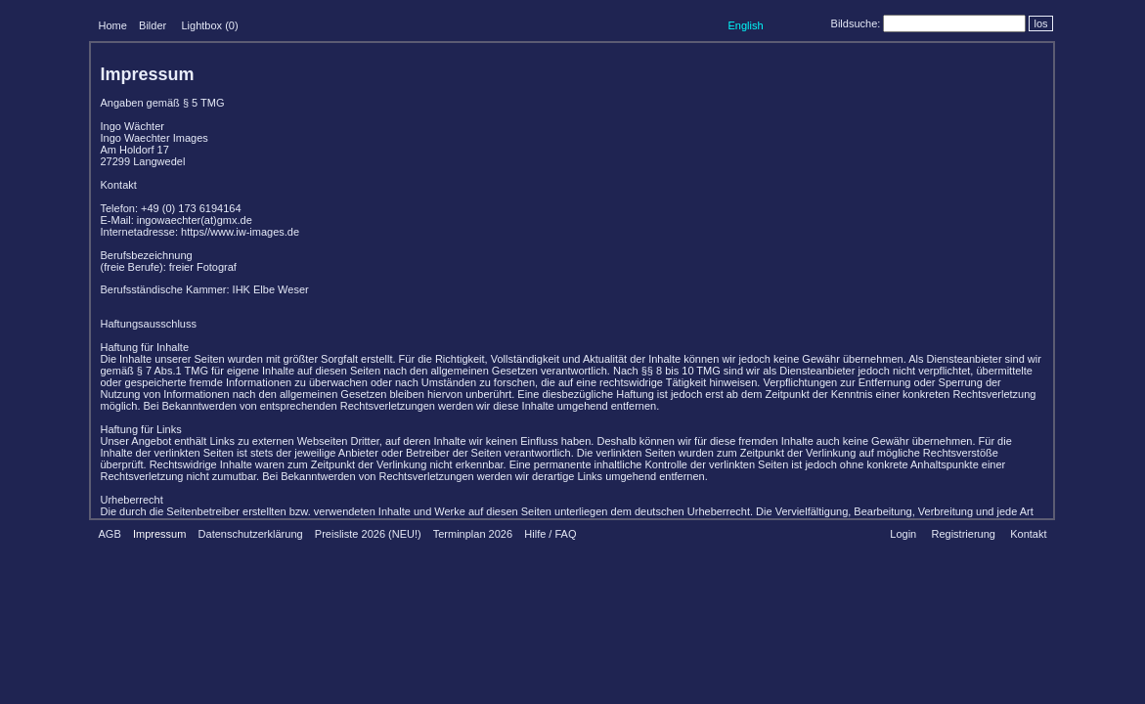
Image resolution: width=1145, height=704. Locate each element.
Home (113, 25)
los (1040, 23)
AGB (110, 534)
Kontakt (1028, 534)
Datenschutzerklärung (250, 534)
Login (903, 534)
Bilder (152, 25)
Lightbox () (209, 25)
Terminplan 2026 (472, 534)
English (745, 25)
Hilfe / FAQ (550, 534)
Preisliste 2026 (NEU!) (368, 534)
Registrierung (962, 534)
